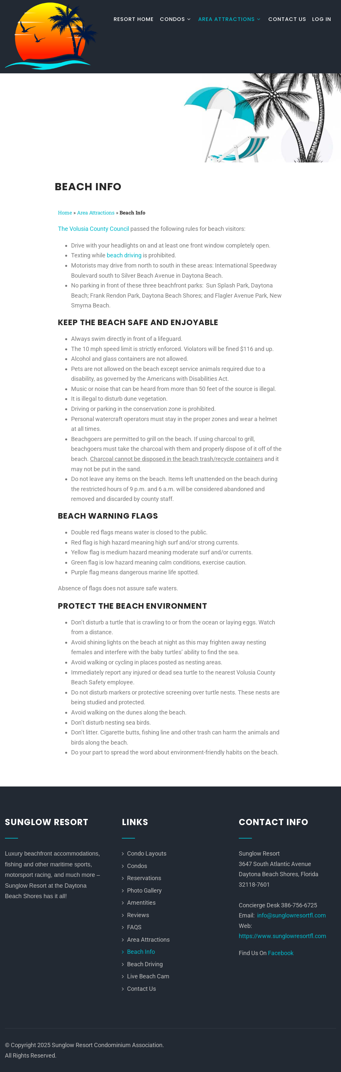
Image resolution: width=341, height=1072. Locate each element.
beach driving (124, 255)
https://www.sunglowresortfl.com (282, 936)
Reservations (144, 878)
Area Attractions (230, 19)
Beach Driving (145, 964)
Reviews (138, 915)
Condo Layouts (146, 853)
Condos (176, 19)
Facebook (281, 953)
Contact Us (287, 19)
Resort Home (134, 19)
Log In (321, 19)
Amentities (141, 902)
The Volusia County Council (93, 228)
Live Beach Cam (148, 976)
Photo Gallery (144, 890)
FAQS (134, 927)
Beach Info (141, 951)
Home (65, 212)
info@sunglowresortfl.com (291, 915)
